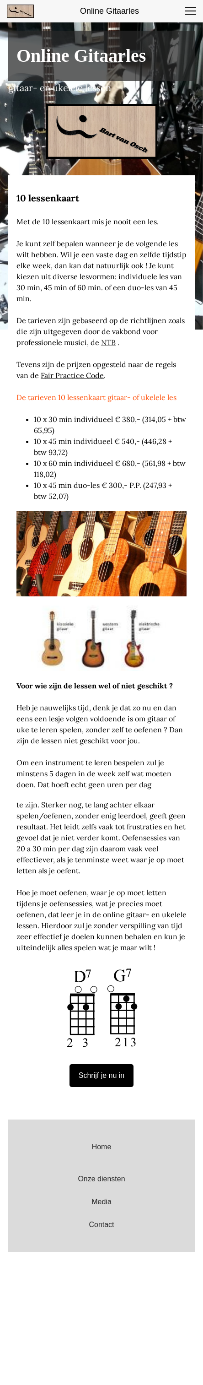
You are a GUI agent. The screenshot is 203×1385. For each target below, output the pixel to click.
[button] (190, 11)
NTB (108, 342)
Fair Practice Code (72, 375)
